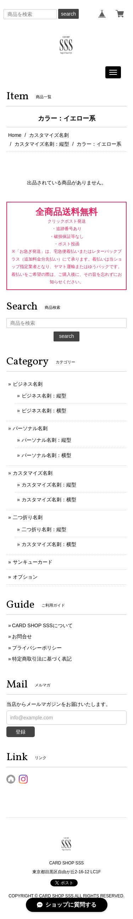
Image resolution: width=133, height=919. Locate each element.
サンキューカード (32, 562)
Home (14, 135)
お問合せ (22, 636)
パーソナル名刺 (30, 428)
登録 (21, 732)
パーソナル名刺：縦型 (46, 440)
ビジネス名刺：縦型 (44, 396)
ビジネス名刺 (28, 384)
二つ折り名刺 (28, 517)
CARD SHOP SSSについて (42, 625)
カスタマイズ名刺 (49, 135)
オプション (25, 577)
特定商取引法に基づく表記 (42, 659)
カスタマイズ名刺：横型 (49, 499)
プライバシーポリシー (37, 648)
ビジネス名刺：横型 (44, 410)
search (68, 14)
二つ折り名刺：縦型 (44, 529)
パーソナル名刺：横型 (46, 455)
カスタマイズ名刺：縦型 (42, 144)
